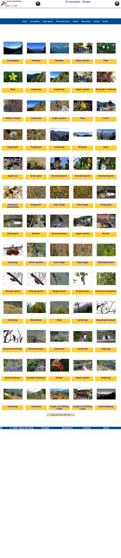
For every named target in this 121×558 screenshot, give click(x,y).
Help (68, 415)
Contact (45, 428)
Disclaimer (67, 428)
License (87, 428)
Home (106, 428)
